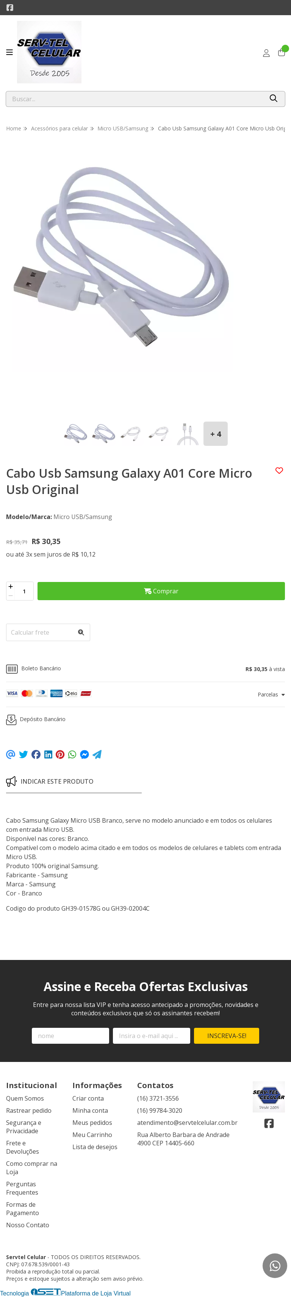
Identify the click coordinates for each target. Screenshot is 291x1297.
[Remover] (10, 595)
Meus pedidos (92, 1122)
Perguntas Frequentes (22, 1188)
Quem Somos (25, 1098)
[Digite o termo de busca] (134, 99)
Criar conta (88, 1098)
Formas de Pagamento (22, 1208)
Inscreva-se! (226, 1036)
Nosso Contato (27, 1225)
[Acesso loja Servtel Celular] (266, 53)
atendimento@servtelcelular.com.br (187, 1122)
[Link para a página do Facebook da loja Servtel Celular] (10, 7)
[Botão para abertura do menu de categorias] (9, 52)
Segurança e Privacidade (23, 1126)
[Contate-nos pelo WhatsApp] (275, 1265)
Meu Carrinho (92, 1135)
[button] (145, 669)
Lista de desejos (94, 1147)
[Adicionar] (10, 586)
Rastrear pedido (29, 1110)
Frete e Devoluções (22, 1147)
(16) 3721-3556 (158, 1098)
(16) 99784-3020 (159, 1110)
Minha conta (90, 1110)
